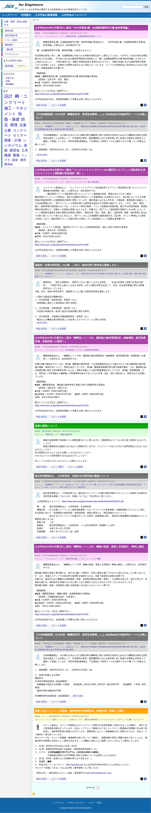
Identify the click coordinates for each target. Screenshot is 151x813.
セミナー (20, 135)
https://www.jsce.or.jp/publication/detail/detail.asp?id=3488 (61, 94)
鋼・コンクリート (136, 719)
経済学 (111, 274)
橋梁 (103, 126)
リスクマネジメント (47, 276)
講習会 (87, 719)
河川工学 (96, 274)
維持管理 (69, 36)
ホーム (36, 20)
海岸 (116, 274)
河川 (46, 487)
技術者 (71, 350)
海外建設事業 (67, 129)
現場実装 (130, 485)
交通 (23, 125)
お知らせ (69, 126)
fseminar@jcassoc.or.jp (100, 773)
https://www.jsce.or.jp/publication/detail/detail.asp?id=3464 (61, 245)
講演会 (8, 164)
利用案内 (26, 15)
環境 (14, 125)
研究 (62, 487)
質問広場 (49, 434)
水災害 (125, 274)
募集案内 (49, 126)
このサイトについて (76, 803)
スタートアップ (103, 485)
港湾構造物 (41, 129)
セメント (113, 719)
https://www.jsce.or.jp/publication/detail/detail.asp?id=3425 (61, 614)
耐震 (120, 126)
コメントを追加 (58, 105)
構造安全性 (85, 126)
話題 (8, 81)
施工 (89, 182)
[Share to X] (141, 105)
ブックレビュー (52, 36)
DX (111, 485)
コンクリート (81, 182)
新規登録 (9, 66)
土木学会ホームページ (74, 15)
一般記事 (9, 49)
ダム (120, 274)
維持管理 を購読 (34, 794)
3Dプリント (71, 182)
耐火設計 (50, 129)
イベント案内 (51, 719)
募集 (16, 155)
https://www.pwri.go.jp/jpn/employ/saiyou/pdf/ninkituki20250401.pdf (93, 501)
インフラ (98, 36)
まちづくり (72, 487)
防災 (140, 274)
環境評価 (58, 129)
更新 (128, 126)
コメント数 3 (57, 467)
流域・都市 (133, 274)
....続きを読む (41, 155)
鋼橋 (99, 559)
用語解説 (10, 84)
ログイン (22, 66)
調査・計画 (12, 140)
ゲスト (15, 60)
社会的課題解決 (119, 485)
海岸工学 (88, 274)
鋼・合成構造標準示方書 (84, 36)
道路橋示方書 (95, 126)
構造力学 (104, 274)
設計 (132, 126)
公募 (82, 274)
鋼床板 (96, 350)
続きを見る (42, 105)
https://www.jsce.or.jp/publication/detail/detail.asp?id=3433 (61, 405)
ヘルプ (91, 803)
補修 (124, 126)
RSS (99, 803)
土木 (82, 485)
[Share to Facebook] (145, 105)
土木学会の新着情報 (46, 15)
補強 (115, 126)
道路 (66, 487)
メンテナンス (79, 350)
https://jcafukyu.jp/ (74, 765)
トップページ (9, 15)
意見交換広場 (11, 35)
